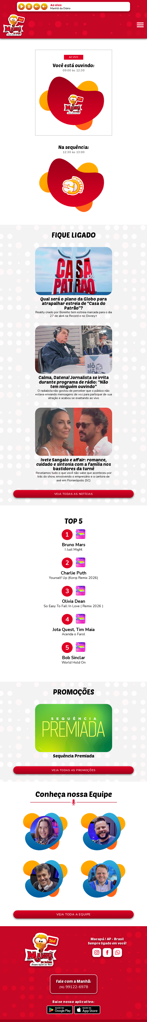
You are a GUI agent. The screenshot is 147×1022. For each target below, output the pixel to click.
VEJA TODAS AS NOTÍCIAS (73, 494)
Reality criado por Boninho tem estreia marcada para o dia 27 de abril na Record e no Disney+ (73, 305)
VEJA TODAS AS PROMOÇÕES (74, 770)
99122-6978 (73, 984)
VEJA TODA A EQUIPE (73, 914)
